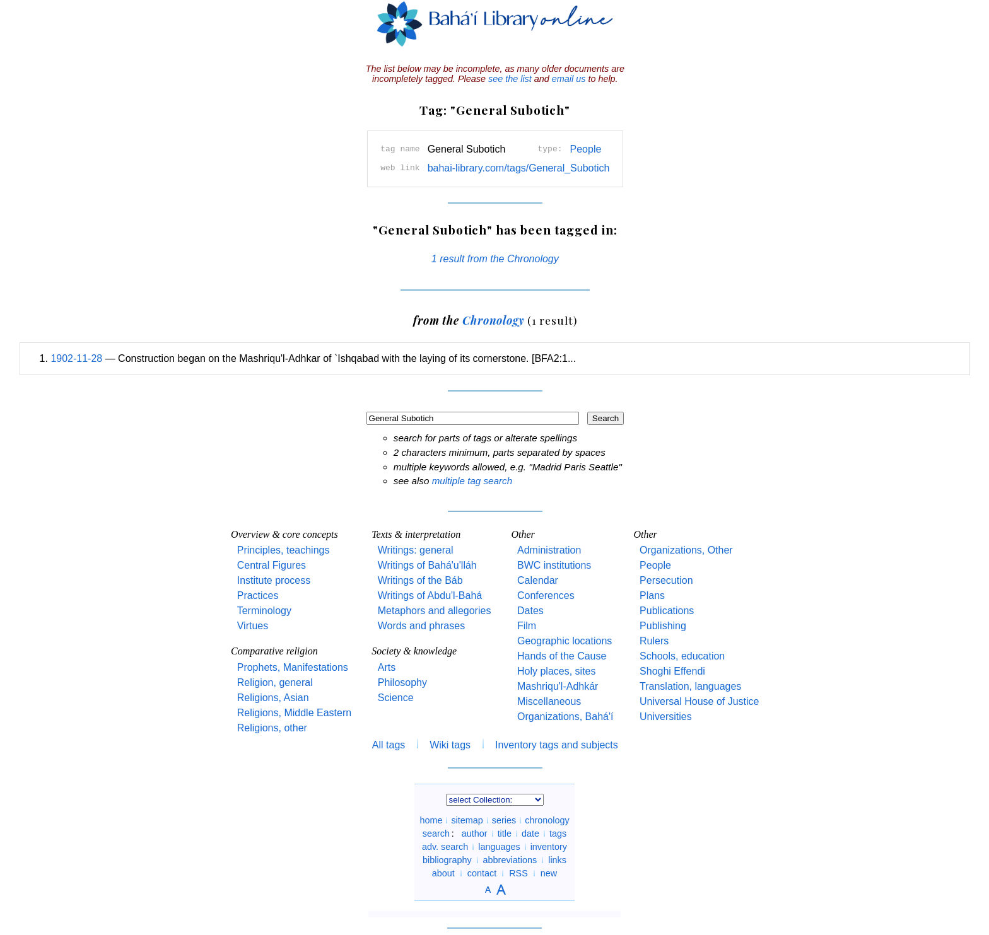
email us (569, 79)
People (586, 149)
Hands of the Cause (561, 656)
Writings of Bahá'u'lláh (427, 565)
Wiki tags (450, 745)
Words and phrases (421, 625)
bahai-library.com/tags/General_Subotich (519, 168)
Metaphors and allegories (434, 610)
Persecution (666, 580)
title (505, 833)
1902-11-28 (76, 358)
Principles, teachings (283, 550)
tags (557, 833)
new (549, 873)
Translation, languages (690, 686)
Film (526, 625)
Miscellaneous (549, 701)
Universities (666, 716)
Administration (549, 550)
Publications (667, 610)
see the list (510, 79)
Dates (530, 610)
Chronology (493, 320)
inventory (548, 847)
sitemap (467, 820)
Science (396, 697)
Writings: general (416, 550)
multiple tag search (472, 480)
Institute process (274, 580)
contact (481, 873)
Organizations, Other (686, 550)
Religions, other (272, 728)
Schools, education (682, 656)
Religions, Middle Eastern (294, 712)
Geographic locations (564, 641)
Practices (258, 595)
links (557, 860)
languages (499, 847)
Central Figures (271, 565)
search (436, 833)
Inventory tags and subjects (556, 745)
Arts (386, 667)
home (430, 820)
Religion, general (275, 682)
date (530, 833)
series (504, 820)
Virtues (253, 625)
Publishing (663, 625)
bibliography (447, 860)
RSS (518, 873)
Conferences (546, 595)
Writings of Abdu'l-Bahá (430, 595)
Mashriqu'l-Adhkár (557, 686)
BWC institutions (554, 565)
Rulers (654, 641)
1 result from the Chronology (495, 258)
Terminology (264, 610)
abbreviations (510, 860)
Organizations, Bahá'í (565, 716)
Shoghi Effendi (672, 671)
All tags (388, 745)
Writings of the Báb (420, 580)
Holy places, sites (556, 671)
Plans (652, 595)
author (475, 833)
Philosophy (402, 682)
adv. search (445, 847)
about (443, 873)
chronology (547, 820)
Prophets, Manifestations (292, 667)
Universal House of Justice (699, 701)
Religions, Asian (273, 697)
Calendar (537, 580)
